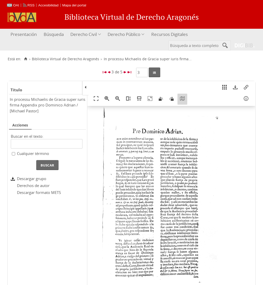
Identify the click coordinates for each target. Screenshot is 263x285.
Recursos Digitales (169, 34)
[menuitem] (24, 34)
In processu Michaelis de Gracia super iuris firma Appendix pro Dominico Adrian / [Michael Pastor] (47, 105)
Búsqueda (54, 34)
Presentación (24, 34)
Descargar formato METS (39, 192)
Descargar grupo (31, 178)
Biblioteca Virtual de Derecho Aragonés (65, 59)
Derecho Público (124, 34)
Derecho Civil (83, 34)
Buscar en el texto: (27, 136)
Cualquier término (33, 153)
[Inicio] (25, 59)
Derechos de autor (33, 185)
